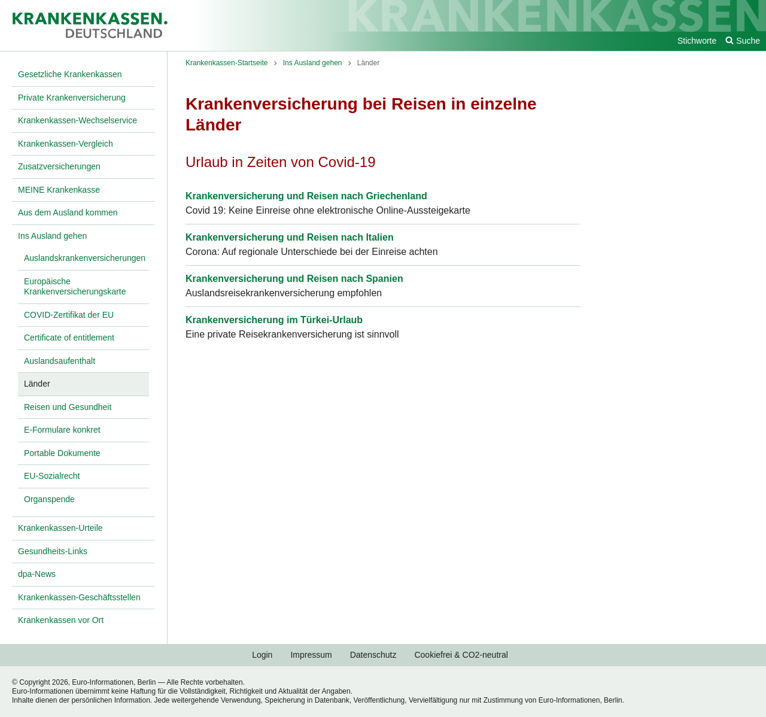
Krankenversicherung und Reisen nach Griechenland (306, 196)
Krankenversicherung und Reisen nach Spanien (294, 279)
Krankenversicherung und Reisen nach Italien (290, 237)
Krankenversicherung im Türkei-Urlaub (274, 320)
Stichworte (696, 40)
